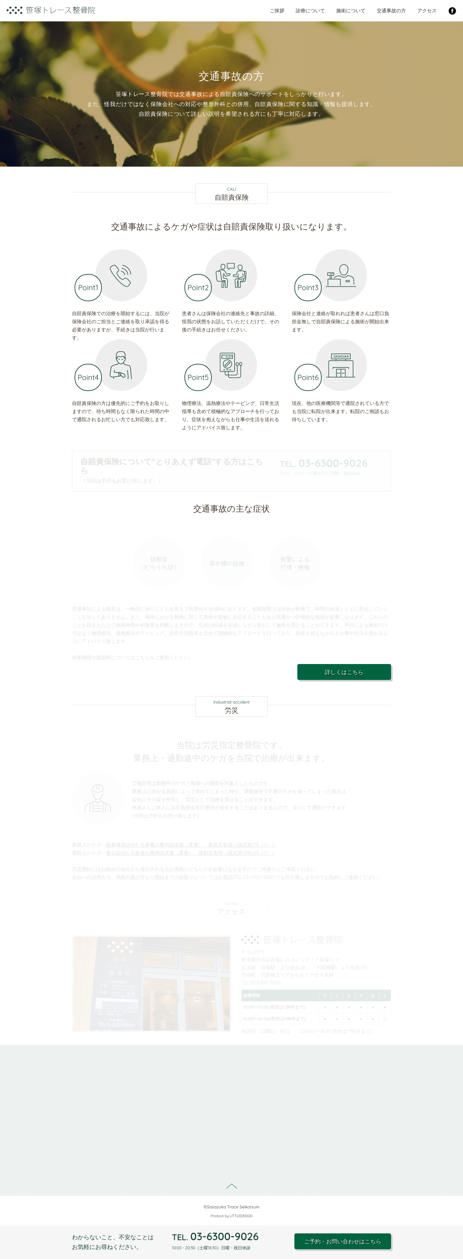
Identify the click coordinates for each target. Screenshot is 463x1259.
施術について (350, 10)
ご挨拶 (277, 10)
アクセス (427, 10)
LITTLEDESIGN (241, 1216)
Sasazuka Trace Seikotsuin (233, 1206)
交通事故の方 (391, 10)
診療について (310, 10)
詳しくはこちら (344, 672)
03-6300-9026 (215, 1236)
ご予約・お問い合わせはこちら (342, 1241)
